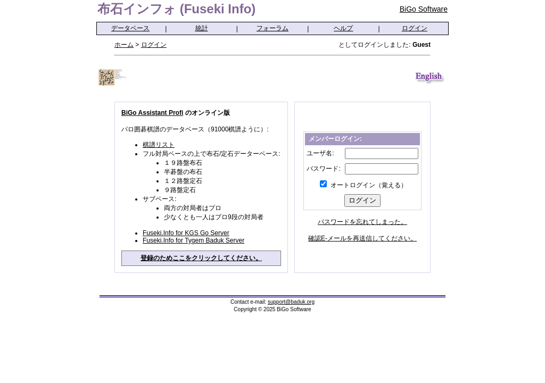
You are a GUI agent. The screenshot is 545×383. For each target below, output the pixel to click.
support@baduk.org (291, 302)
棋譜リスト (159, 144)
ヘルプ (343, 28)
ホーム (124, 44)
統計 (201, 28)
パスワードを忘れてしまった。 (362, 222)
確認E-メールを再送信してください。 (362, 238)
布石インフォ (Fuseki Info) (176, 9)
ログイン (414, 28)
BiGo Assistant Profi (152, 112)
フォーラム (272, 28)
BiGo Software (424, 9)
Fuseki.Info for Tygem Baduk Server (193, 240)
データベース (130, 28)
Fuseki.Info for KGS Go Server (186, 233)
